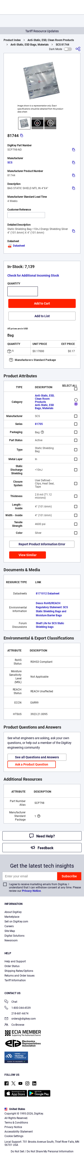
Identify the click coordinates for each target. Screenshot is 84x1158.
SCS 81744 (62, 44)
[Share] (77, 49)
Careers (9, 926)
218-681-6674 (16, 1013)
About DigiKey (13, 912)
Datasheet (16, 245)
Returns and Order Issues (19, 975)
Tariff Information (15, 980)
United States (14, 1109)
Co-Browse (14, 1025)
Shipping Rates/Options (18, 970)
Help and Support (15, 961)
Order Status (11, 966)
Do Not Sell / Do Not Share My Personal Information (42, 1151)
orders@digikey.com (20, 1019)
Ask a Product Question (31, 764)
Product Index (12, 40)
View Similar (28, 555)
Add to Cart (42, 303)
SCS (9, 162)
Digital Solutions (14, 935)
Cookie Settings (13, 1136)
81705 (39, 424)
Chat (10, 1002)
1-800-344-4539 (17, 1008)
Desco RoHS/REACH (48, 603)
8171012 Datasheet (47, 593)
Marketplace (11, 916)
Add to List (42, 316)
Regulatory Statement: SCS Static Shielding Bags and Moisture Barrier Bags (52, 611)
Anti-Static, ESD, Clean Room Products (51, 40)
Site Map (9, 931)
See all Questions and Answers (37, 757)
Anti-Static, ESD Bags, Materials (30, 44)
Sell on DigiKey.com (16, 921)
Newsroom (11, 940)
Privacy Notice (31, 890)
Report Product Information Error (42, 544)
